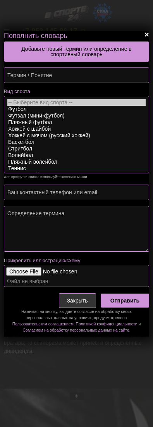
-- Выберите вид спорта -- (76, 102)
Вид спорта (17, 91)
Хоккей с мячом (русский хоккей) (76, 135)
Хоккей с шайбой (76, 129)
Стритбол (76, 148)
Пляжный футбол (76, 122)
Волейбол (76, 155)
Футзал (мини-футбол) (76, 115)
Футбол (76, 109)
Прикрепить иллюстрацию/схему (42, 260)
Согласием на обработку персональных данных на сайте (75, 330)
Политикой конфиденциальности (107, 324)
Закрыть (77, 300)
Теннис (76, 168)
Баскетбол (76, 142)
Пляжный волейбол (76, 162)
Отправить (124, 300)
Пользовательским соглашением (43, 324)
